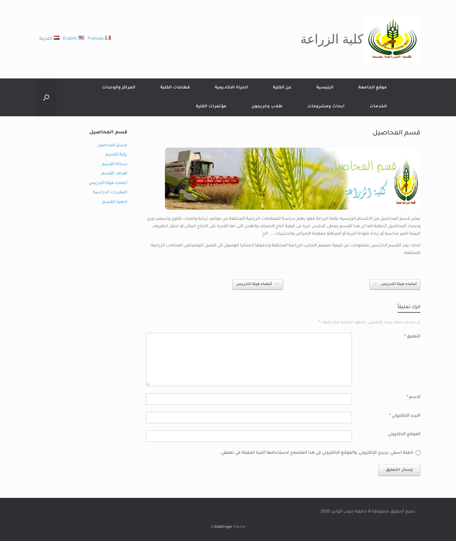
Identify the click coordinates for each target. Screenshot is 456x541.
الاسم (413, 397)
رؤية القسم (116, 155)
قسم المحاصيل (112, 145)
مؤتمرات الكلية (211, 106)
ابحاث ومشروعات (325, 106)
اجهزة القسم (114, 202)
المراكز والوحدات (118, 88)
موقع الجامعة (372, 88)
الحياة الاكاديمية (231, 88)
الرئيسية (324, 88)
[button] (46, 97)
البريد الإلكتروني (404, 416)
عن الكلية (282, 88)
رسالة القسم (114, 164)
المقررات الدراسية (110, 192)
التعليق (412, 337)
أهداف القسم (114, 174)
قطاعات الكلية (175, 88)
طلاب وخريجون (267, 106)
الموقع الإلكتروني (404, 434)
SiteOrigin (223, 527)
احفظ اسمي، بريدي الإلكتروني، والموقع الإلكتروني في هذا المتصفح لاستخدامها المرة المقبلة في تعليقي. (316, 453)
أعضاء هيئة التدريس (257, 285)
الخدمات (378, 106)
